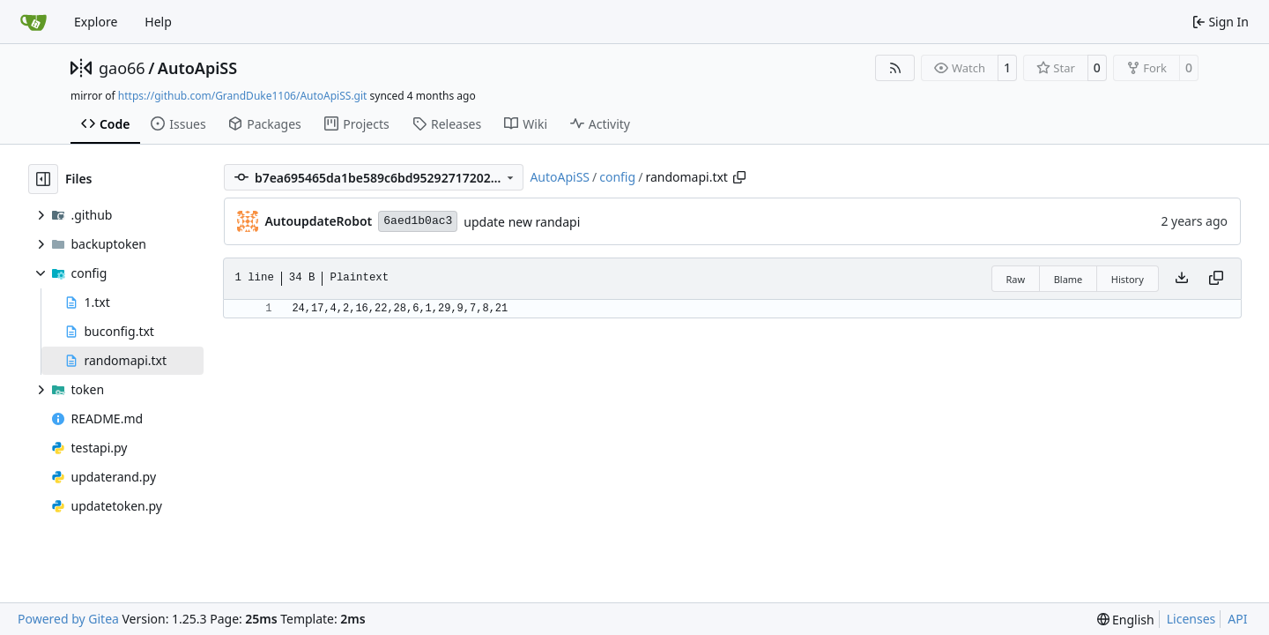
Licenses (1191, 618)
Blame (1068, 279)
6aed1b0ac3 (417, 221)
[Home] (33, 22)
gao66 (122, 68)
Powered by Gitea (68, 618)
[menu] (1125, 619)
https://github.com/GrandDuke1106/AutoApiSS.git (242, 95)
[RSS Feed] (895, 68)
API (1237, 618)
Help (158, 21)
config (617, 176)
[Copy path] (739, 177)
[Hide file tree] (43, 179)
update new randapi (522, 221)
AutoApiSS (197, 68)
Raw (1016, 279)
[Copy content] (1216, 279)
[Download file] (1182, 279)
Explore (95, 21)
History (1127, 279)
